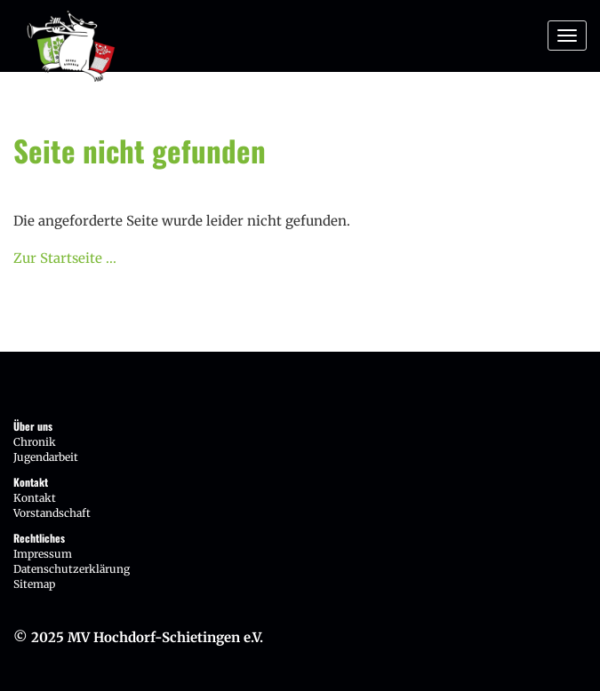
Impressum (42, 553)
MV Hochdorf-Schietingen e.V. (165, 637)
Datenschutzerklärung (71, 569)
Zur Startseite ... (64, 258)
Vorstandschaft (52, 513)
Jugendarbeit (45, 457)
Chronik (34, 442)
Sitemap (34, 584)
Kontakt (34, 497)
